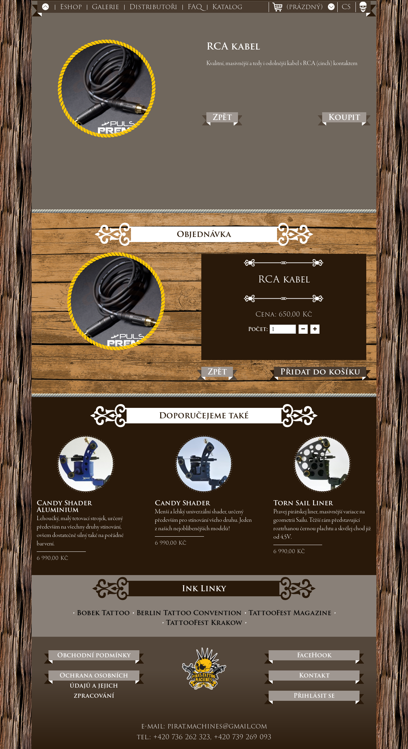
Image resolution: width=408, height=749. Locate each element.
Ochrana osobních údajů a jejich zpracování (94, 675)
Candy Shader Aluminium (64, 506)
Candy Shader (182, 503)
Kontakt (314, 675)
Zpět (222, 117)
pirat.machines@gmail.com (217, 726)
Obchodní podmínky (94, 655)
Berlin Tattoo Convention (189, 613)
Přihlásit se (314, 695)
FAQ (195, 6)
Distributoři (153, 6)
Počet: (258, 329)
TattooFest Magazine (289, 613)
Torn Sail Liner (303, 503)
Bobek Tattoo (103, 613)
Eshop (71, 6)
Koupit (344, 117)
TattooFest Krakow (204, 623)
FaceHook (314, 655)
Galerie (105, 6)
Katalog (227, 6)
